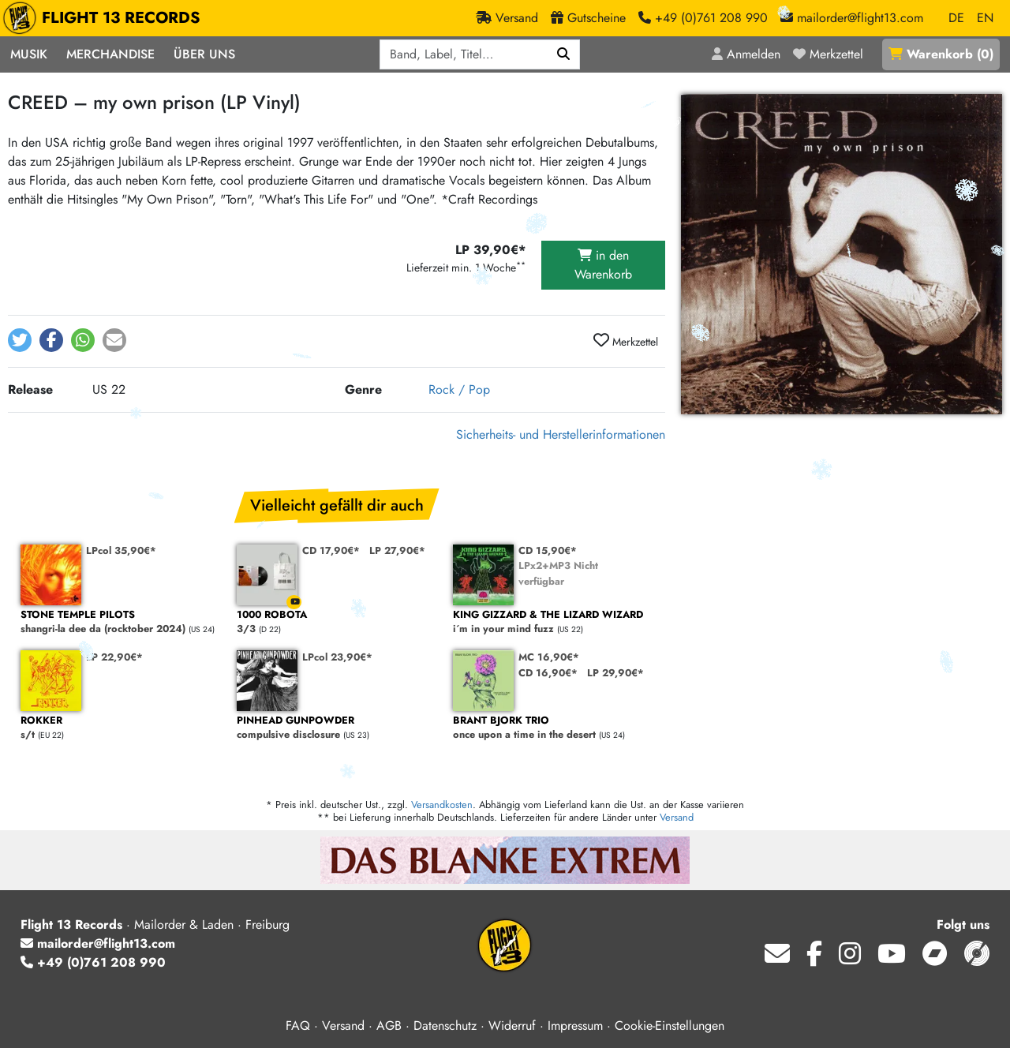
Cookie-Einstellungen (669, 1025)
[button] (20, 340)
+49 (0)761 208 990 (93, 962)
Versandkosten (442, 804)
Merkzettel (625, 341)
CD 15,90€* (547, 550)
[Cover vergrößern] (841, 254)
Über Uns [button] (204, 54)
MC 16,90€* (548, 656)
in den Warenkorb (603, 264)
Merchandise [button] (110, 54)
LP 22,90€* (114, 656)
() (940, 54)
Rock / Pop (459, 389)
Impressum (575, 1025)
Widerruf (512, 1025)
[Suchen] (564, 54)
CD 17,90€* (331, 550)
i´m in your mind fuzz (553, 622)
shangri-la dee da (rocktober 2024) (121, 622)
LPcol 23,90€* (337, 656)
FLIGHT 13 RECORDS (105, 18)
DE (956, 18)
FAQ (298, 1025)
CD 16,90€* (548, 672)
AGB (389, 1025)
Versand (677, 817)
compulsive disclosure (337, 728)
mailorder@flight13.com (98, 943)
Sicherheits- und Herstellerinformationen (560, 434)
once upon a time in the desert (553, 728)
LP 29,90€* (615, 672)
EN (985, 18)
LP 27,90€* (397, 550)
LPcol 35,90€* (121, 550)
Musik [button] (28, 54)
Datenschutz (445, 1025)
